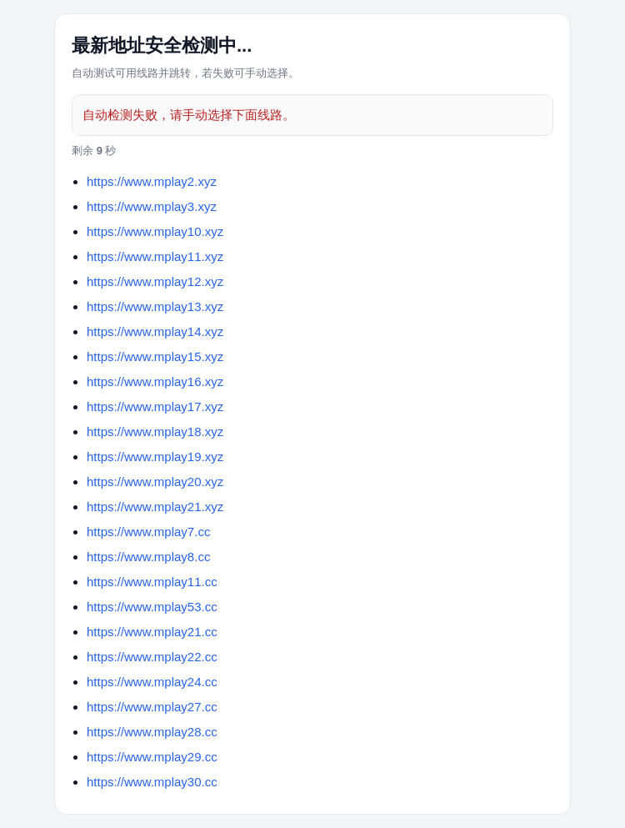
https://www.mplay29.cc (152, 757)
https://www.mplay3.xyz (152, 206)
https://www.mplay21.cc (152, 632)
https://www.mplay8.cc (148, 556)
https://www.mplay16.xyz (155, 381)
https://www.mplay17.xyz (155, 406)
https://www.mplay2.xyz (152, 181)
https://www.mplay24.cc (152, 682)
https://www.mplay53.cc (152, 607)
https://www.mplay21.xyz (155, 506)
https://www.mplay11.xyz (155, 256)
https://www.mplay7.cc (148, 531)
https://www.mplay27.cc (152, 707)
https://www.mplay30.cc (152, 782)
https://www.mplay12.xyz (155, 281)
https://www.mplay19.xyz (155, 456)
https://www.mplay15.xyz (155, 356)
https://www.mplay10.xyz (155, 231)
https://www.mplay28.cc (152, 732)
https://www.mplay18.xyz (155, 431)
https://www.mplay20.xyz (155, 481)
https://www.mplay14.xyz (155, 331)
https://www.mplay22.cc (152, 657)
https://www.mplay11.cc (152, 582)
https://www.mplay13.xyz (155, 306)
